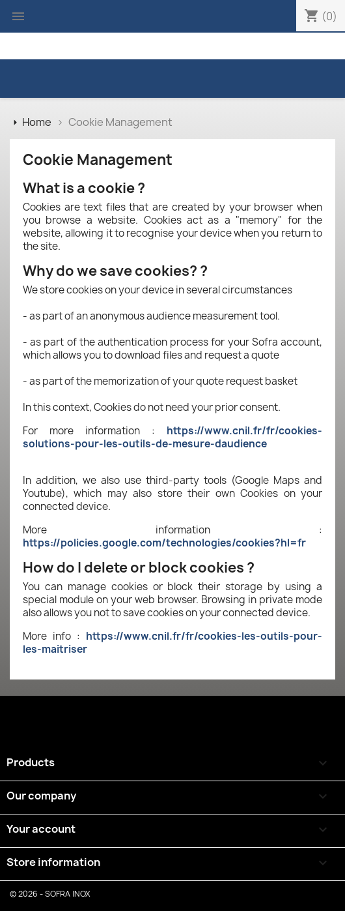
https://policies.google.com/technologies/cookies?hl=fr (164, 543)
